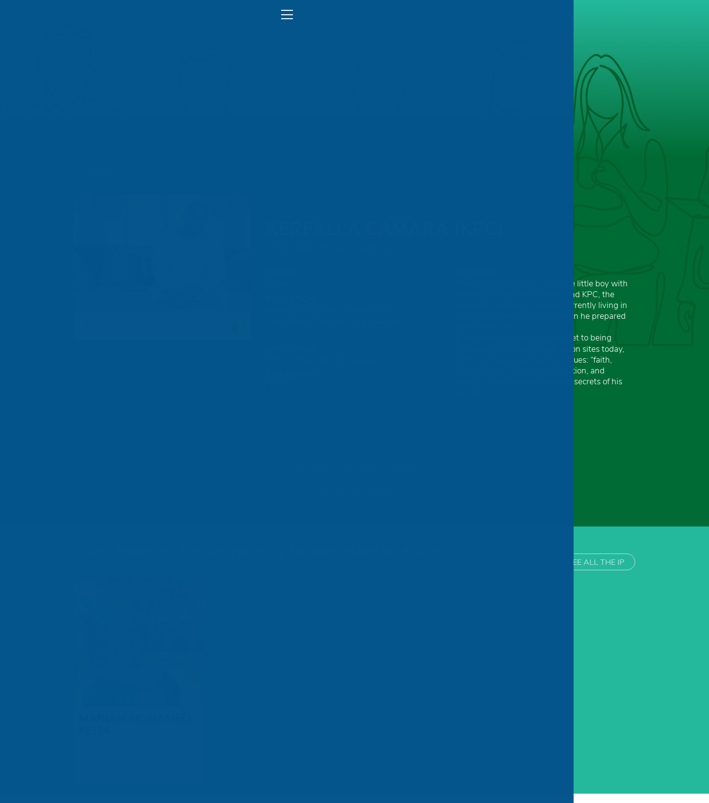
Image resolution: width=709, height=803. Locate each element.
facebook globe (93, 780)
